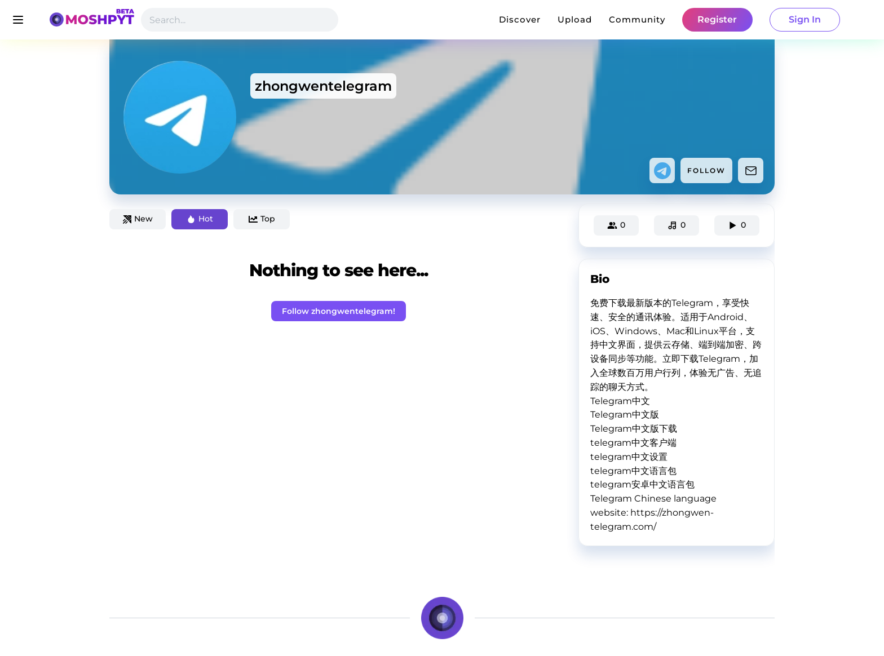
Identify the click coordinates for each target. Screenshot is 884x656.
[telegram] (662, 170)
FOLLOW (706, 170)
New (138, 219)
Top (262, 219)
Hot (200, 219)
